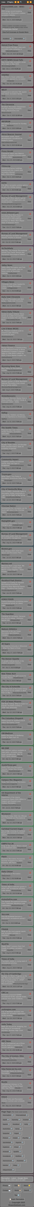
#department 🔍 (8, 1170)
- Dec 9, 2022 (11, 923)
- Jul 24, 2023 (12, 483)
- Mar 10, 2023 (12, 865)
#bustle (17, 1088)
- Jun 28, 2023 (12, 574)
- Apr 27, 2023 (12, 1035)
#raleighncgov (18, 525)
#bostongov (6, 555)
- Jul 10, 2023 (12, 515)
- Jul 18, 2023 (12, 500)
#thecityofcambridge (20, 984)
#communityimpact (17, 465)
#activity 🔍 (16, 1120)
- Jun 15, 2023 (12, 608)
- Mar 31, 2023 (12, 759)
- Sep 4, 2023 (12, 360)
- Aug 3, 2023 (12, 468)
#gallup (4, 419)
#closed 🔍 (7, 1151)
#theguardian (15, 620)
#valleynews (12, 273)
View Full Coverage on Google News (15, 32)
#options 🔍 (7, 1147)
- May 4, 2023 (12, 680)
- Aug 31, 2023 (12, 542)
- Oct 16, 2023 (12, 259)
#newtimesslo (18, 678)
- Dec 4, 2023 (12, 20)
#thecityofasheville (19, 693)
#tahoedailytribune (13, 320)
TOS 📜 (17, 1185)
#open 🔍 (17, 1133)
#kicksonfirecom (17, 905)
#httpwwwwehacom (17, 1073)
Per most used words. (15, 1112)
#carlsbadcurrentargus (16, 835)
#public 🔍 (17, 1151)
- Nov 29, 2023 (13, 54)
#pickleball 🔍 (8, 1142)
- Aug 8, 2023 (12, 953)
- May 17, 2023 (12, 638)
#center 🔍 (27, 1120)
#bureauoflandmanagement (11, 204)
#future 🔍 (6, 1138)
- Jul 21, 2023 (11, 808)
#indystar (10, 81)
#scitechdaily (6, 256)
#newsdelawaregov (8, 224)
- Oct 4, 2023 (12, 306)
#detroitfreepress (12, 51)
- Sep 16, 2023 (12, 322)
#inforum (10, 125)
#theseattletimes (16, 434)
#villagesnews (12, 288)
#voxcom (5, 920)
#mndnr (20, 756)
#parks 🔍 (6, 1124)
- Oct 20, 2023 (12, 242)
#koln (3, 1103)
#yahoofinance (7, 357)
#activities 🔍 (8, 1129)
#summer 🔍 (21, 1161)
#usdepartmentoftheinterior (11, 805)
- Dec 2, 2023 (12, 69)
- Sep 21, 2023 (12, 528)
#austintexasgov (15, 771)
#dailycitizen (6, 876)
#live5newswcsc (7, 337)
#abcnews (18, 1047)
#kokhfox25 (10, 605)
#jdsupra (5, 650)
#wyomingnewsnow (14, 370)
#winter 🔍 (7, 1165)
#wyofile (10, 950)
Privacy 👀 (6, 1185)
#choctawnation (12, 512)
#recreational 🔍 (22, 1115)
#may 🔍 (16, 1165)
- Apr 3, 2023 (12, 787)
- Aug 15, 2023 (12, 373)
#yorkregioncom (19, 1015)
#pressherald (17, 157)
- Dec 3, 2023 (12, 145)
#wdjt (3, 96)
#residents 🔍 (8, 1156)
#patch (19, 863)
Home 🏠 (18, 1190)
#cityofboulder (7, 450)
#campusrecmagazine (9, 784)
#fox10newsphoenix (9, 709)
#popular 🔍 (7, 1133)
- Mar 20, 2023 (12, 837)
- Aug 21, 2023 (12, 968)
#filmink (12, 935)
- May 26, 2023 (12, 1106)
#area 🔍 (18, 1129)
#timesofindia (16, 890)
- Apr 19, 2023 (12, 712)
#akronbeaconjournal (9, 142)
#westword (10, 820)
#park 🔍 (6, 1120)
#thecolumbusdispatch (10, 724)
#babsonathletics (15, 635)
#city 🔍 (27, 1124)
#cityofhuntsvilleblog (13, 497)
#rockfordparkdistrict (9, 590)
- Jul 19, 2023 (12, 421)
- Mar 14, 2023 (12, 850)
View (29, 12)
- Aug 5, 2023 (12, 390)
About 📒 (27, 1185)
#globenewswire (7, 404)
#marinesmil (12, 571)
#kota (24, 187)
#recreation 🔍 (20, 38)
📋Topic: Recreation (16, 1199)
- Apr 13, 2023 (12, 727)
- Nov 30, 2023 (12, 83)
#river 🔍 (17, 1147)
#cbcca (4, 1000)
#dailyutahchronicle (9, 303)
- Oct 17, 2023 (12, 227)
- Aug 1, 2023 (12, 453)
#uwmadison (6, 739)
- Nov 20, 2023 (12, 160)
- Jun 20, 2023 (12, 593)
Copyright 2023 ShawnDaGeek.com (16, 1203)
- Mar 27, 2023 (12, 774)
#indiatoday (6, 1032)
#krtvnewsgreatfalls (9, 66)
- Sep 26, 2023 (12, 938)
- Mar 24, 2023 (12, 908)
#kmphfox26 (21, 848)
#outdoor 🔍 (7, 38)
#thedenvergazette (8, 665)
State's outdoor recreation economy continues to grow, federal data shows (15, 26)
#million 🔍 (20, 1156)
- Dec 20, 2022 (12, 1050)
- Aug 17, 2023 (12, 1003)
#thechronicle (6, 112)
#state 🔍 (16, 1138)
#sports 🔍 (20, 1142)
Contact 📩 (6, 1190)
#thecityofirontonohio (9, 1060)
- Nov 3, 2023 (11, 667)
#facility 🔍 (27, 1138)
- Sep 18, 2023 (12, 339)
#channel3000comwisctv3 (11, 17)
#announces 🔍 (8, 1161)
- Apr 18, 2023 (12, 695)
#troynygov (8, 480)
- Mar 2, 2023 (12, 878)
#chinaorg (19, 174)
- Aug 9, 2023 (12, 436)
